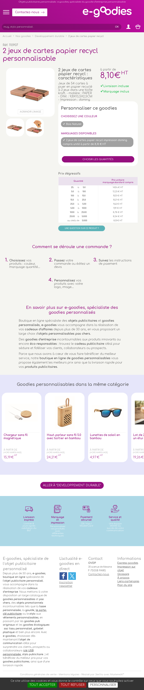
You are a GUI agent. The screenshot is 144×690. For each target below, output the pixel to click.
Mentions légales (69, 674)
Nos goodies (23, 36)
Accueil (7, 36)
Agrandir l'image (30, 112)
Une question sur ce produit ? (82, 228)
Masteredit (116, 674)
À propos (123, 577)
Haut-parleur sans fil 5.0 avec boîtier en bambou (62, 438)
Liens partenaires (128, 581)
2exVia (99, 674)
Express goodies (127, 563)
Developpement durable (49, 36)
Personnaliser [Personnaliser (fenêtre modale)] (103, 685)
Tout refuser (72, 685)
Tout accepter (42, 685)
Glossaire (123, 574)
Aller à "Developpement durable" (72, 485)
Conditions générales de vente (38, 674)
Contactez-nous (27, 12)
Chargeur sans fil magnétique (16, 436)
